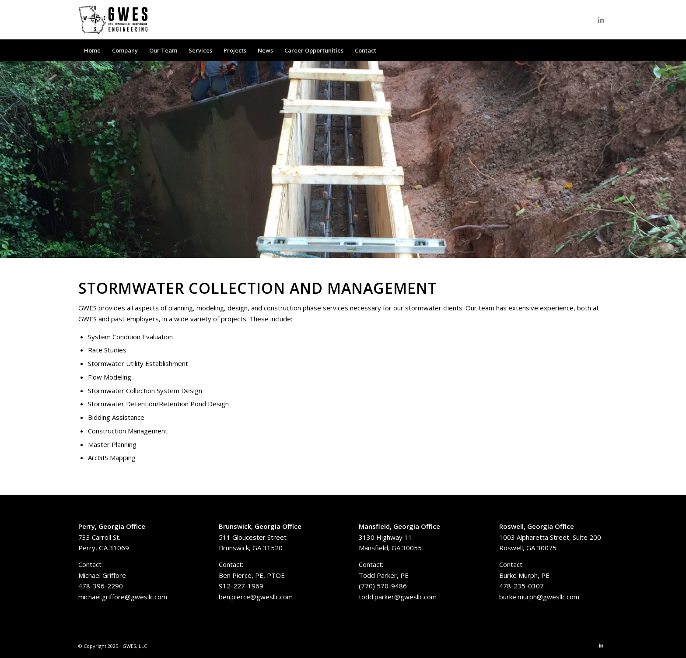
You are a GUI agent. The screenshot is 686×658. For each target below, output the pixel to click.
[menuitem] (92, 50)
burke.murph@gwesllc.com (539, 596)
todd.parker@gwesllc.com (398, 596)
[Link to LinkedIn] (601, 19)
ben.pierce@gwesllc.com (256, 596)
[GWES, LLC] (113, 19)
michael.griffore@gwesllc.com (122, 596)
